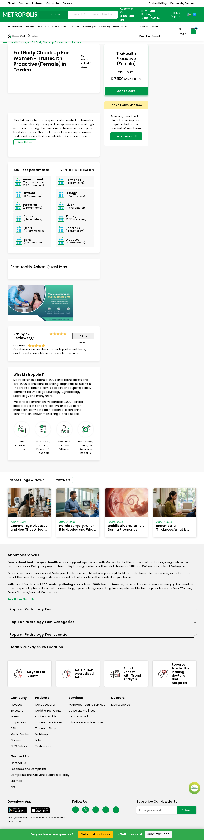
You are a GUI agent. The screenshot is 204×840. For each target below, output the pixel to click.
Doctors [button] (23, 3)
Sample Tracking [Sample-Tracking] (149, 26)
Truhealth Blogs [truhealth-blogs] (45, 728)
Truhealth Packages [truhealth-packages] (48, 722)
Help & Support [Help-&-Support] (176, 14)
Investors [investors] (17, 711)
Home (4, 42)
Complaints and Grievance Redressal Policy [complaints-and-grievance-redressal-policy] (40, 775)
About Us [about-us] (17, 705)
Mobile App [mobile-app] (42, 734)
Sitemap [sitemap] (16, 781)
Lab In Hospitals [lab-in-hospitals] (79, 716)
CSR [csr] (13, 728)
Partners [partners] (16, 716)
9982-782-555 (158, 834)
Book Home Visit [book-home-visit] (45, 716)
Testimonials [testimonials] (44, 746)
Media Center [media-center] (20, 734)
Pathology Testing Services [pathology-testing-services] (87, 705)
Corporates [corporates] (18, 722)
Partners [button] (37, 3)
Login (182, 33)
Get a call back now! (96, 834)
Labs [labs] (38, 740)
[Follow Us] (75, 809)
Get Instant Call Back (126, 136)
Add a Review (83, 336)
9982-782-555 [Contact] (151, 18)
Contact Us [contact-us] (18, 763)
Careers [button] (67, 3)
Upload (33, 36)
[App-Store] (194, 14)
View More (63, 480)
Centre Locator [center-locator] (45, 705)
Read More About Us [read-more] (21, 599)
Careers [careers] (16, 740)
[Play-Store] (189, 14)
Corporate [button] (52, 3)
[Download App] (17, 810)
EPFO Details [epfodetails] (19, 746)
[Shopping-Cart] (193, 31)
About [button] (11, 3)
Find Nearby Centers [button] (182, 3)
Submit (187, 810)
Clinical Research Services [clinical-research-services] (86, 722)
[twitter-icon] (85, 809)
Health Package (20, 42)
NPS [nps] (13, 787)
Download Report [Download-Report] (149, 36)
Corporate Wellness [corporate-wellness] (82, 711)
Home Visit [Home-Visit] (16, 36)
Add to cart (126, 90)
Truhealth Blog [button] (158, 3)
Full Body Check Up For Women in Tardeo (56, 42)
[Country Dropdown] (176, 14)
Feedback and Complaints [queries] (29, 769)
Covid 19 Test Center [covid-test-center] (49, 711)
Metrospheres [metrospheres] (120, 705)
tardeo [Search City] (53, 14)
